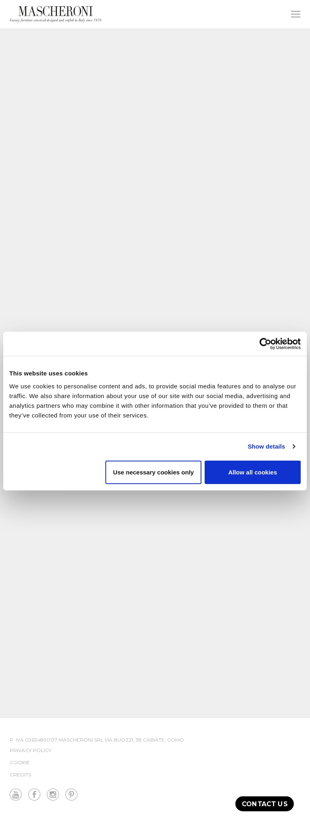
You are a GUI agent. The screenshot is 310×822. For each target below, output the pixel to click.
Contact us (264, 803)
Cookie (20, 762)
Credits (20, 774)
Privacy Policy (30, 750)
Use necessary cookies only (153, 471)
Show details (266, 446)
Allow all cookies (252, 471)
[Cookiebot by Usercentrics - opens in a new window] (265, 344)
